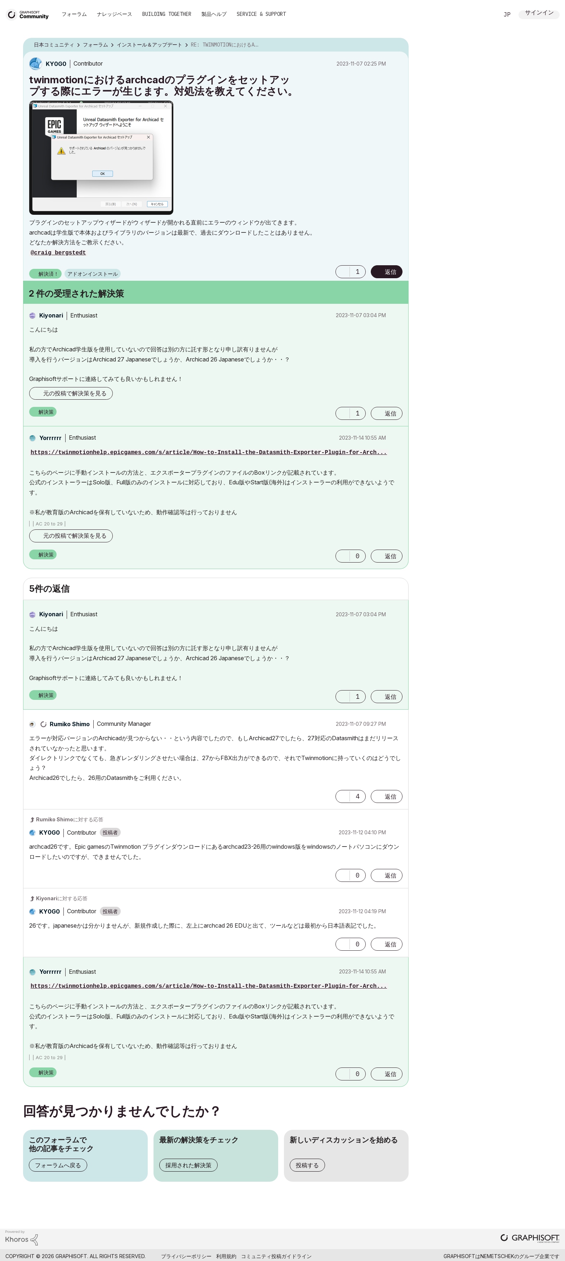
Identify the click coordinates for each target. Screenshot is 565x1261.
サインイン (539, 13)
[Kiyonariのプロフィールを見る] (51, 315)
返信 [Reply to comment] (390, 413)
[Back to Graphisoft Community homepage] (29, 14)
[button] (101, 158)
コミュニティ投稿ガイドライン (276, 1256)
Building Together (166, 14)
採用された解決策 (188, 1165)
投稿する (307, 1165)
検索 (485, 14)
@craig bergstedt (58, 253)
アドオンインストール (92, 274)
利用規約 (226, 1256)
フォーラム (74, 14)
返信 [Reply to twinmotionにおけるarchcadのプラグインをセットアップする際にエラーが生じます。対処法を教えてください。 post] (390, 271)
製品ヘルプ (214, 14)
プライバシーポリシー (186, 1256)
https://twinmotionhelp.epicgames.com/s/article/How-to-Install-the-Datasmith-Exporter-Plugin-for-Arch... (209, 452)
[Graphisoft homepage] (530, 1239)
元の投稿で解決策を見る (75, 393)
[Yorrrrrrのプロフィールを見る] (50, 437)
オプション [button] (398, 45)
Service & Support (261, 14)
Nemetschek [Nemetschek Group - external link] (497, 1256)
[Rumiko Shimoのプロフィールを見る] (70, 724)
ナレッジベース (114, 14)
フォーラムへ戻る (58, 1165)
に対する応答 (69, 819)
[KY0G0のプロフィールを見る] (56, 63)
